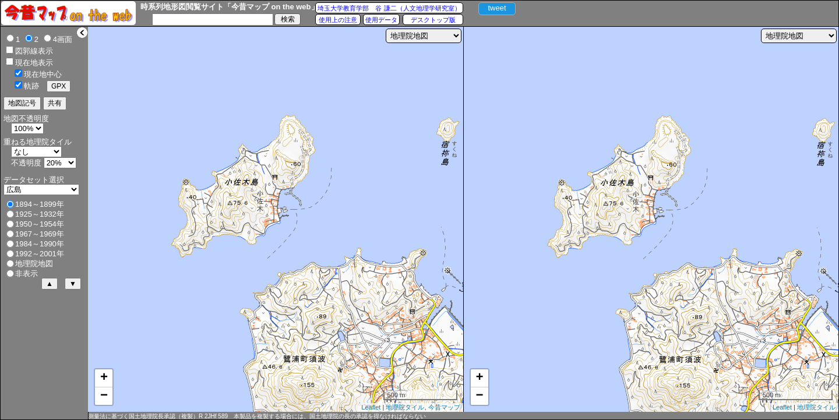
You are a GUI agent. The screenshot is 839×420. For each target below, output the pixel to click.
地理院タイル (405, 407)
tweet (497, 7)
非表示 (26, 273)
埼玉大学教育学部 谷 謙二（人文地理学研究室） (389, 8)
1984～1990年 (39, 243)
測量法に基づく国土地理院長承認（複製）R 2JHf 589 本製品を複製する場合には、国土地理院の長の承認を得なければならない (257, 416)
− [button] (104, 396)
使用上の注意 (338, 19)
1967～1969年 (39, 234)
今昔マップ (444, 407)
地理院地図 (34, 263)
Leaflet (370, 407)
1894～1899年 (39, 204)
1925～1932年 (39, 214)
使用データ (381, 19)
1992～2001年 (39, 253)
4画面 (62, 39)
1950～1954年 (39, 224)
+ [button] (104, 378)
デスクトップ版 (433, 19)
